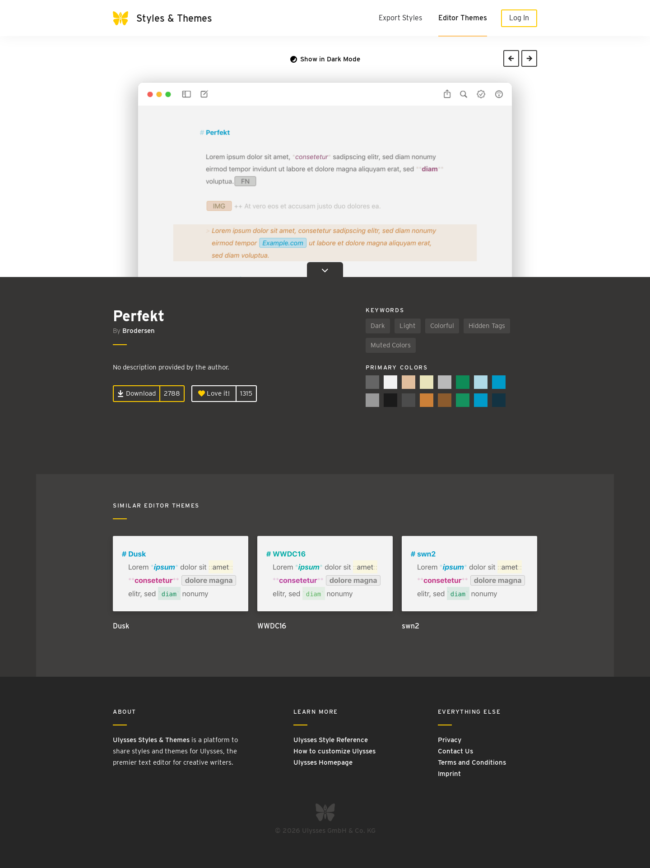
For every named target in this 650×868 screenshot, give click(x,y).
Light (407, 326)
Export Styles (400, 18)
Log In (519, 18)
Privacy (449, 740)
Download (136, 393)
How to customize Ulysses (334, 751)
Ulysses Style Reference (330, 740)
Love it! (214, 393)
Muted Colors (391, 345)
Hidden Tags (487, 326)
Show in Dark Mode (325, 59)
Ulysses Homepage (323, 762)
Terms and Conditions (472, 762)
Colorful (442, 326)
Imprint (449, 774)
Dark (378, 326)
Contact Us (455, 751)
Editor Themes (462, 18)
